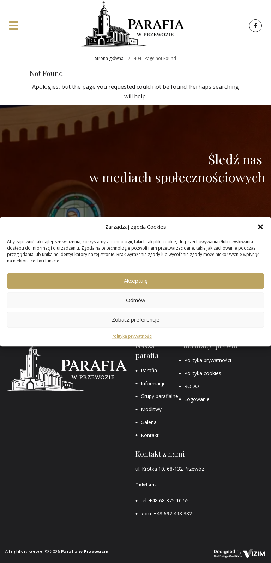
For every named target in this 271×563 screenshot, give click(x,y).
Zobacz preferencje (135, 319)
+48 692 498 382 (172, 513)
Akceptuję (135, 280)
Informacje (153, 383)
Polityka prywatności (132, 336)
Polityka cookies (202, 373)
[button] (260, 226)
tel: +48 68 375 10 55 (165, 500)
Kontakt (150, 435)
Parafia (149, 370)
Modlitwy (151, 409)
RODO (191, 386)
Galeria (149, 422)
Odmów (135, 300)
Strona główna (109, 58)
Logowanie (197, 399)
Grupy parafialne (159, 396)
